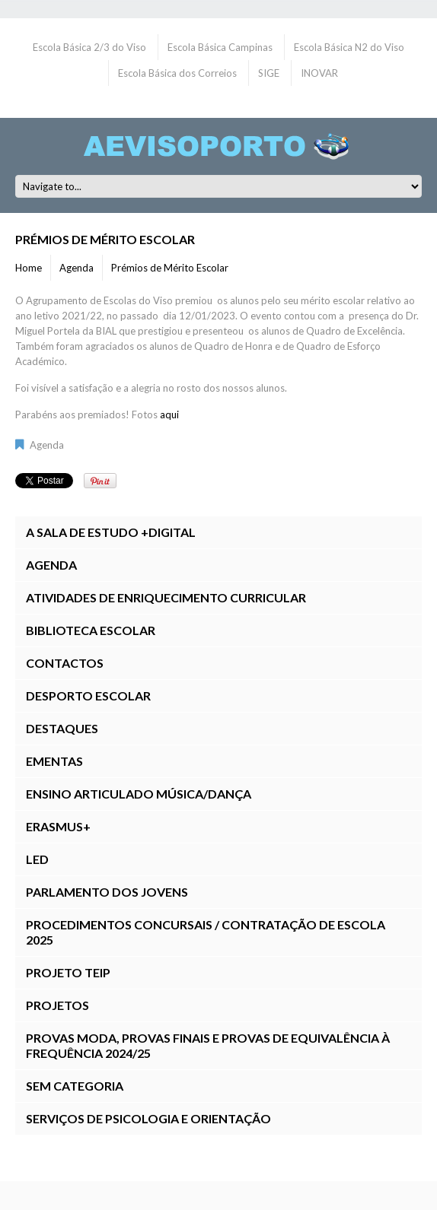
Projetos (57, 1005)
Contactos (65, 663)
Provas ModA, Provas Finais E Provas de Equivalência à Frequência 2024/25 (208, 1045)
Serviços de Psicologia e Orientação (148, 1118)
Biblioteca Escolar (90, 630)
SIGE (268, 73)
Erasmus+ (58, 826)
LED (37, 859)
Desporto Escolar (88, 695)
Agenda (76, 268)
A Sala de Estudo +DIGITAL (111, 532)
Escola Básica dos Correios (177, 73)
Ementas (54, 761)
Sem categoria (74, 1085)
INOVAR (319, 73)
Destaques (62, 728)
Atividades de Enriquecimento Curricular (166, 597)
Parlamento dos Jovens (107, 891)
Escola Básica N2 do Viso (349, 47)
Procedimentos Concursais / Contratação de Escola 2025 (205, 932)
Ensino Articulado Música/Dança (138, 793)
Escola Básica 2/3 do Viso (89, 47)
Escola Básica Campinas (220, 47)
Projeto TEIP (68, 972)
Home (28, 268)
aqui (169, 414)
